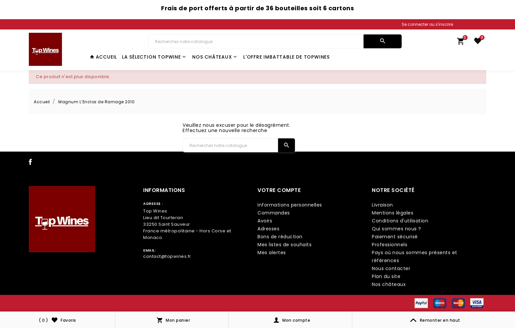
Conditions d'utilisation (400, 220)
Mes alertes (272, 252)
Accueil (103, 57)
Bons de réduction (280, 236)
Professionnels (389, 244)
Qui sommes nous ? (396, 228)
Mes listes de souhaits (285, 244)
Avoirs (265, 220)
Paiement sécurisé (395, 236)
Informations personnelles (290, 205)
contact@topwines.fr (167, 256)
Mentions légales (392, 213)
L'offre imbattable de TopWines (286, 57)
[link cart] (460, 42)
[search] (382, 41)
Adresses (268, 228)
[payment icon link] (421, 303)
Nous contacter (391, 268)
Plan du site (386, 276)
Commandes (274, 213)
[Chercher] (255, 41)
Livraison (382, 205)
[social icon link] (30, 163)
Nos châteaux (214, 57)
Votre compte (279, 190)
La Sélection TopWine (154, 57)
